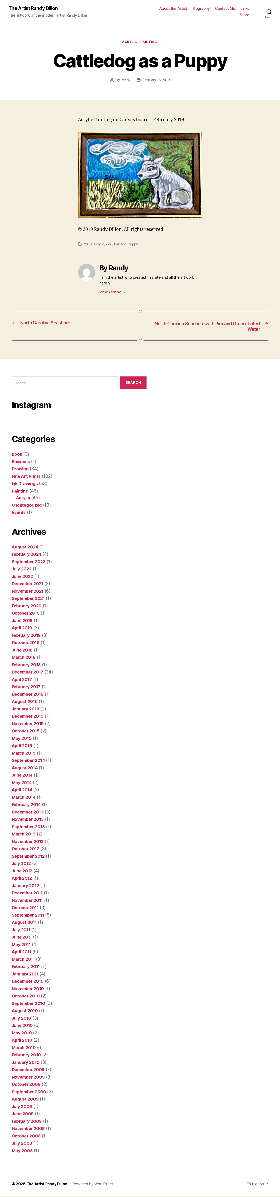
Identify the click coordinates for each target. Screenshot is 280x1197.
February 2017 (27, 687)
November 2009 (29, 1078)
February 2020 (27, 606)
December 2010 (29, 982)
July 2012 (22, 864)
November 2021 (29, 592)
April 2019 (23, 628)
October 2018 (26, 643)
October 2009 (27, 1085)
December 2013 (29, 813)
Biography (201, 8)
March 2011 (24, 960)
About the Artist (173, 8)
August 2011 (25, 923)
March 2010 (24, 1048)
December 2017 (29, 673)
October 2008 (27, 1137)
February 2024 (27, 555)
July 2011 (22, 930)
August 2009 (26, 1100)
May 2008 (22, 1151)
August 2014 (26, 768)
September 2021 (29, 599)
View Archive (112, 292)
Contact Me (225, 8)
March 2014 (24, 798)
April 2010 (23, 1041)
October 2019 (26, 614)
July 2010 (22, 1019)
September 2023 (30, 562)
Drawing (21, 469)
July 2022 (22, 570)
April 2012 (23, 879)
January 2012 (26, 886)
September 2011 (29, 916)
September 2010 (30, 1004)
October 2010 (26, 997)
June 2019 (23, 621)
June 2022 (23, 577)
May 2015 (22, 739)
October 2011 (26, 908)
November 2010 (29, 989)
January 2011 (26, 975)
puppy (134, 245)
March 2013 (24, 835)
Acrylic (129, 43)
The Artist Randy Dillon (35, 8)
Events (19, 513)
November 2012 (29, 842)
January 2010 (26, 1063)
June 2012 (23, 872)
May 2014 (22, 783)
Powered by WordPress (94, 1185)
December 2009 (29, 1070)
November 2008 (29, 1129)
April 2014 (23, 790)
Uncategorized (28, 506)
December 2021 (29, 584)
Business (21, 462)
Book (17, 455)
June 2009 (23, 1114)
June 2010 (23, 1026)
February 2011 (27, 967)
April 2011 (22, 952)
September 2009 (30, 1092)
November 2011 (29, 901)
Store (244, 15)
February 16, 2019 (156, 81)
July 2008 (23, 1144)
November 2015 (29, 724)
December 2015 (29, 717)
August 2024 (26, 548)
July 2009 (23, 1107)
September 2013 (29, 827)
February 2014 (27, 805)
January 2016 (26, 710)
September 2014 (30, 761)
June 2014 (23, 776)
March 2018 (24, 658)
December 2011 (29, 894)
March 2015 (24, 754)
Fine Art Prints (27, 477)
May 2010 (22, 1034)
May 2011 (22, 945)
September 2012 (29, 857)
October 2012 (26, 849)
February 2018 (27, 665)
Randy (125, 81)
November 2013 (29, 820)
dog (110, 245)
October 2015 (26, 732)
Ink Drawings (26, 484)
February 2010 (27, 1055)
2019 (88, 245)
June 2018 (23, 651)
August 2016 (26, 702)
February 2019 (27, 636)
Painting (150, 43)
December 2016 (29, 695)
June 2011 (23, 938)
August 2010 (26, 1011)
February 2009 (28, 1122)
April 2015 (23, 746)
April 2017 (23, 680)
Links (244, 8)
